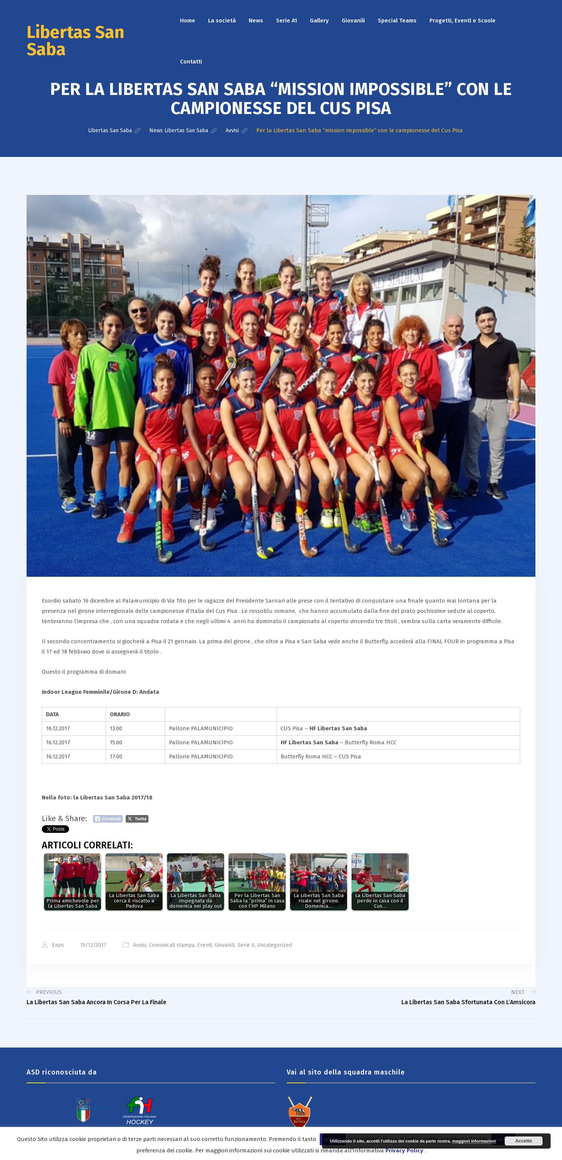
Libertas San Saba (76, 41)
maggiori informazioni (474, 1141)
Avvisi (139, 945)
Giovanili (353, 20)
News (256, 20)
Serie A (245, 945)
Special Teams (397, 20)
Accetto (523, 1141)
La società (222, 20)
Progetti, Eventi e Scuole (462, 20)
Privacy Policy (404, 1150)
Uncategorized (274, 945)
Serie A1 (286, 20)
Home (187, 20)
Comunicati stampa (171, 945)
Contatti (191, 61)
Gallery (319, 20)
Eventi (204, 945)
